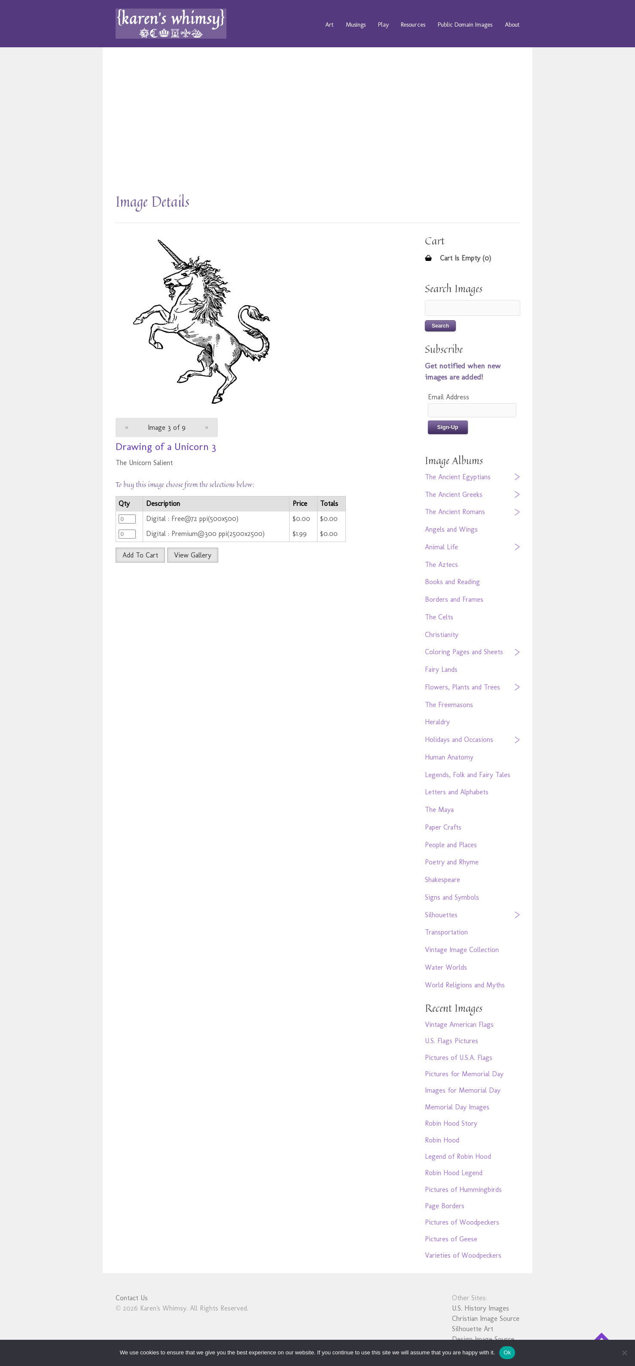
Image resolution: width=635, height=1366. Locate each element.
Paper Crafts (443, 827)
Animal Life (441, 547)
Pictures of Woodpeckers (462, 1222)
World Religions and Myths (465, 985)
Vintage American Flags (459, 1024)
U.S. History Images (480, 1308)
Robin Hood (442, 1140)
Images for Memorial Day (463, 1090)
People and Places (451, 845)
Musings (356, 24)
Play (383, 24)
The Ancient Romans (455, 512)
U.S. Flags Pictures (451, 1041)
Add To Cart (140, 555)
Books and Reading (452, 582)
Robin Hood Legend (453, 1173)
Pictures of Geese (451, 1239)
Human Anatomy (449, 757)
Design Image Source (483, 1339)
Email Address (448, 397)
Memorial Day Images (457, 1107)
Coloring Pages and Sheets (464, 652)
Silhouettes (441, 915)
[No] (624, 1352)
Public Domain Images (465, 24)
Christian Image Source (485, 1318)
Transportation (446, 932)
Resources (413, 24)
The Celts (439, 617)
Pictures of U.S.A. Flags (458, 1058)
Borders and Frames (454, 599)
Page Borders (444, 1206)
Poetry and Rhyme (452, 862)
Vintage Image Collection (462, 950)
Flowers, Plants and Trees (462, 687)
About (512, 24)
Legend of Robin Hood (458, 1156)
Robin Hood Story (451, 1123)
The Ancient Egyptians (458, 477)
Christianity (441, 635)
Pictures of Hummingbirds (463, 1189)
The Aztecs (441, 564)
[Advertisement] (317, 124)
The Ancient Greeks (453, 494)
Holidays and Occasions (459, 739)
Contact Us (132, 1298)
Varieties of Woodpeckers (463, 1255)
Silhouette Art (472, 1329)
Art (329, 24)
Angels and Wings (451, 529)
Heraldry (437, 722)
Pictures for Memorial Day (464, 1074)
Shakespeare (442, 880)
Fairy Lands (441, 669)
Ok (507, 1352)
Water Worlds (446, 967)
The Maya (439, 810)
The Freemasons (449, 705)
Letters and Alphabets (456, 792)
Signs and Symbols (452, 897)
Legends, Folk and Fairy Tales (467, 775)
